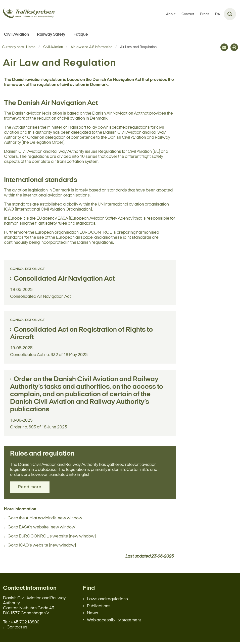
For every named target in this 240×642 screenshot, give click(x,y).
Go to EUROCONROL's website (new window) (52, 536)
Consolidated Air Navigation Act (64, 278)
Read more (29, 487)
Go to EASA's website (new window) (42, 527)
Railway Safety (51, 34)
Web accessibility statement (114, 620)
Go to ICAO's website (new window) (42, 545)
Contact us (17, 627)
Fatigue (80, 34)
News (92, 613)
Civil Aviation (16, 34)
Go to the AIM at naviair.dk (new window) (45, 518)
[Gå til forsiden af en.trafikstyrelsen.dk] (27, 14)
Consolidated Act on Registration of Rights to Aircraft (81, 333)
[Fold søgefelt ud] (230, 14)
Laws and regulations (107, 599)
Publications (99, 606)
